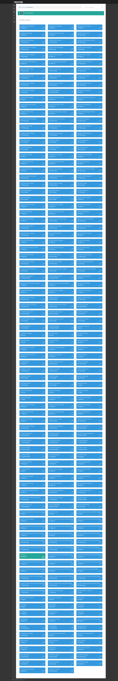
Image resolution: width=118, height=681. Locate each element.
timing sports (22, 679)
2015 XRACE (22, 7)
